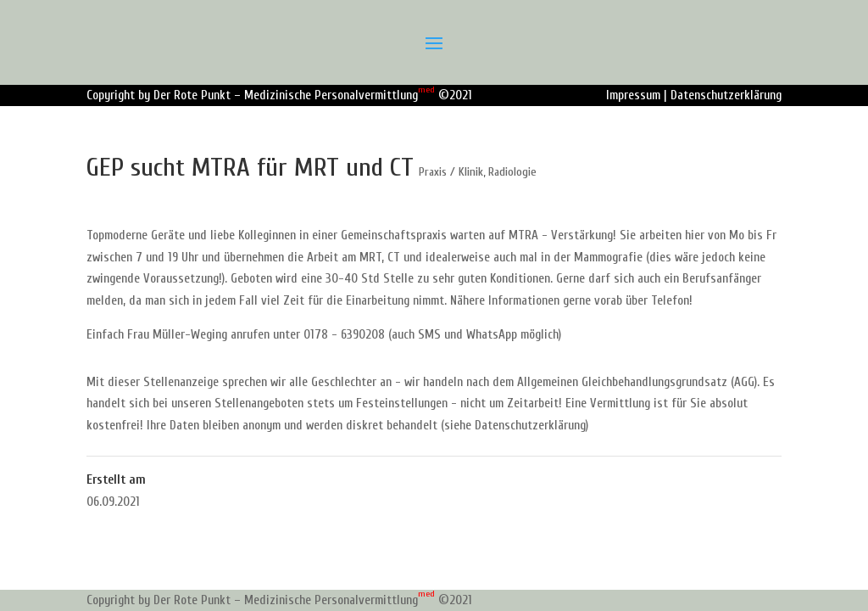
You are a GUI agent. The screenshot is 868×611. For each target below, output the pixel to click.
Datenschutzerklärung (726, 95)
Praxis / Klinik (451, 172)
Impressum (633, 95)
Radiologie (512, 172)
